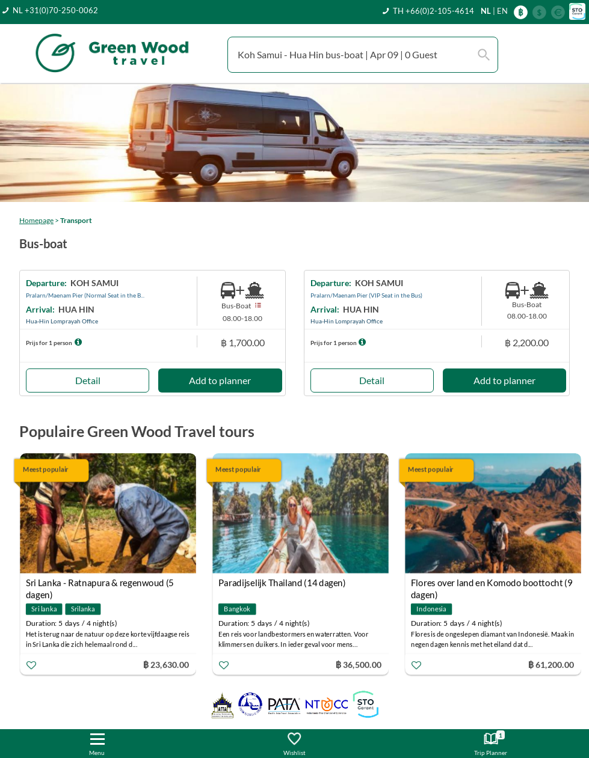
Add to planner (220, 380)
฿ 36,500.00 (358, 664)
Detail (87, 380)
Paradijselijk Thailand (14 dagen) (282, 583)
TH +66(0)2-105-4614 (433, 11)
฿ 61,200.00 (551, 664)
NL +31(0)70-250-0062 (55, 10)
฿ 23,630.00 (166, 664)
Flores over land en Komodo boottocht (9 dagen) (492, 584)
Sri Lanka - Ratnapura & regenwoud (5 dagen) (100, 584)
